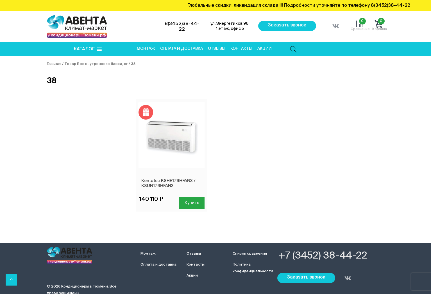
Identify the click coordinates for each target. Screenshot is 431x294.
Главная (54, 64)
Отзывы (216, 49)
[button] (88, 49)
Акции (264, 49)
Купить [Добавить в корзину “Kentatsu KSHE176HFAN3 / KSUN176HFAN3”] (192, 203)
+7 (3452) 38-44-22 (323, 256)
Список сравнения (250, 253)
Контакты (241, 49)
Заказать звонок (287, 25)
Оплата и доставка (181, 49)
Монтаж (146, 49)
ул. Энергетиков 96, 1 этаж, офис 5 (229, 26)
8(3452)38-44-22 (182, 26)
